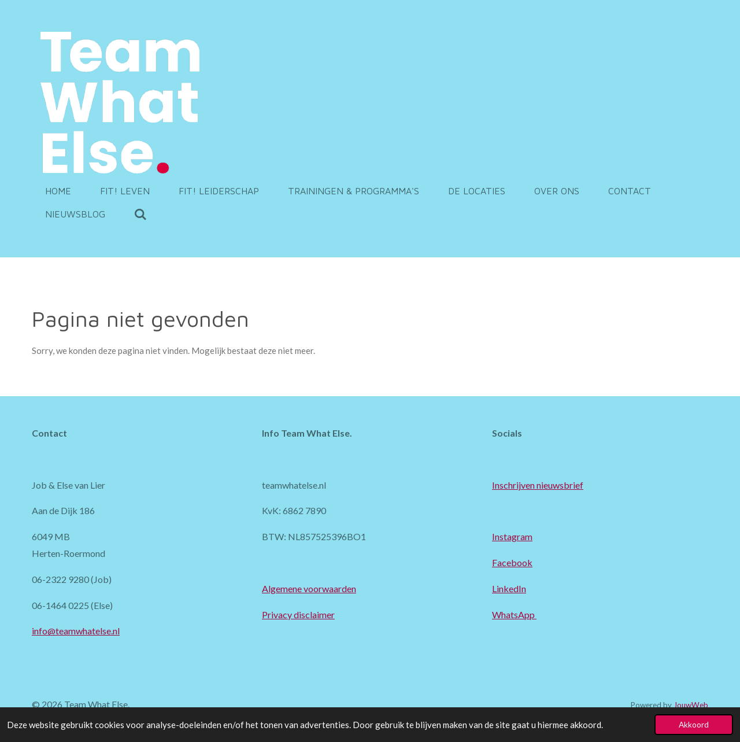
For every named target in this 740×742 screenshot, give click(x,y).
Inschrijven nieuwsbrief (537, 484)
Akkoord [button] (694, 724)
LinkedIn (509, 588)
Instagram (512, 536)
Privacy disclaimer (298, 614)
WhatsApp (514, 614)
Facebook (512, 562)
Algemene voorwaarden (309, 588)
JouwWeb (691, 705)
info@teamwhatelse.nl (76, 630)
